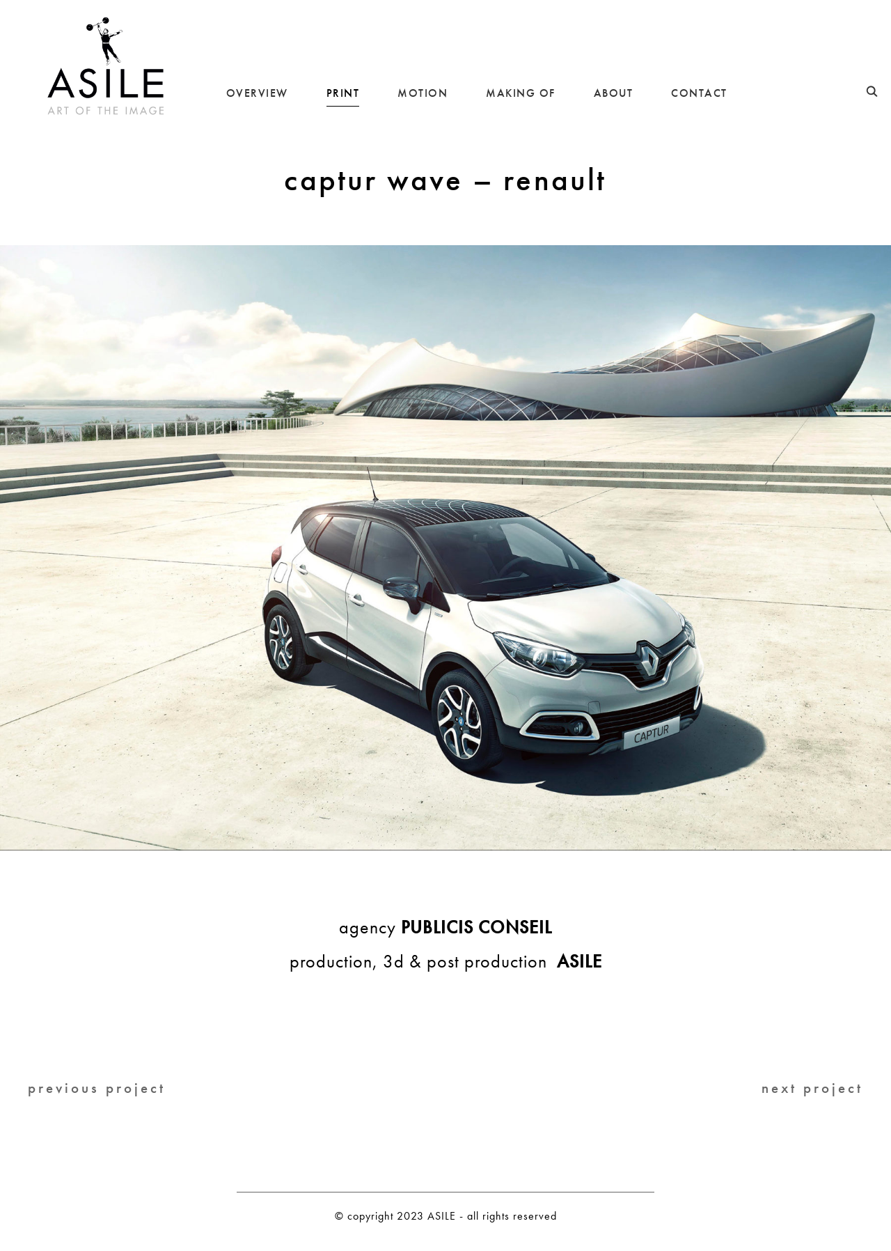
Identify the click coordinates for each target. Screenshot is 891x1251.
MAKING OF (520, 93)
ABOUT (613, 93)
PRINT (343, 93)
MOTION (422, 93)
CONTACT (699, 93)
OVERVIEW (257, 93)
